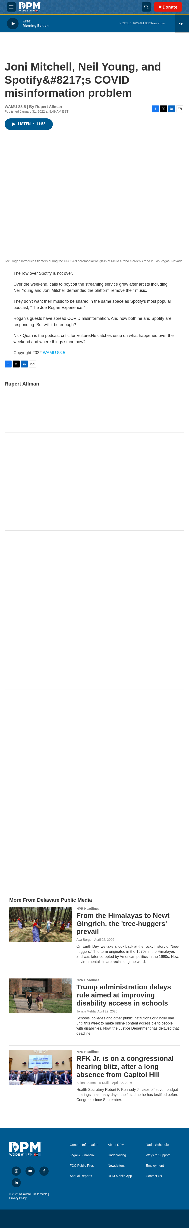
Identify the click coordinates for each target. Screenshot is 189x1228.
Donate (170, 7)
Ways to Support (158, 1155)
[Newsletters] (94, 481)
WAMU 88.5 (54, 352)
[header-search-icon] (146, 7)
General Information (84, 1145)
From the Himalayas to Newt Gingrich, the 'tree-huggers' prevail (123, 923)
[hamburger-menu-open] (11, 7)
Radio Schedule (157, 1145)
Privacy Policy (18, 1198)
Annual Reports (81, 1176)
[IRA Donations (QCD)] (94, 614)
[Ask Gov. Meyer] (94, 788)
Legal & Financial (82, 1155)
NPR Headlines (88, 908)
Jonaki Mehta (86, 1011)
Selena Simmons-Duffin (93, 1083)
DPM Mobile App (120, 1176)
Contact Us (154, 1176)
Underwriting (117, 1155)
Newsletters (116, 1165)
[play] (12, 23)
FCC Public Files (82, 1165)
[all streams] (182, 23)
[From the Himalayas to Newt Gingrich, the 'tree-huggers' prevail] (40, 924)
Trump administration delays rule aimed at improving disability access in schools (123, 995)
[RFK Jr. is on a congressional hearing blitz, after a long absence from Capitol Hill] (40, 1067)
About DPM (116, 1145)
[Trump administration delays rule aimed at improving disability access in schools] (40, 995)
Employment (155, 1165)
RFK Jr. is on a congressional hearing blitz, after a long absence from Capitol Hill (125, 1066)
